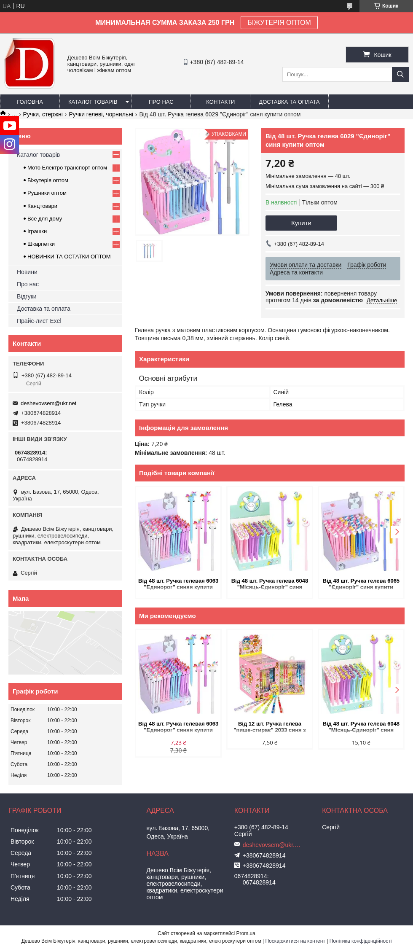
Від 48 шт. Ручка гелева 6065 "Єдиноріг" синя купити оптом (361, 584)
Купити (301, 222)
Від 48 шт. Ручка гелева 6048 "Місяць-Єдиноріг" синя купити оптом (269, 584)
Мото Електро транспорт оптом (67, 167)
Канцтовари (42, 206)
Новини (27, 272)
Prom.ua (245, 933)
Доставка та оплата (289, 102)
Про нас (161, 102)
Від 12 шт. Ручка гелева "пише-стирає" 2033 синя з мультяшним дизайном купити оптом (269, 727)
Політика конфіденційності (361, 941)
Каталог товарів (92, 102)
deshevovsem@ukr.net (48, 403)
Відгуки (27, 296)
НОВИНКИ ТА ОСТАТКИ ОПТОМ (69, 256)
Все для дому (44, 218)
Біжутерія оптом (47, 180)
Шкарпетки (41, 244)
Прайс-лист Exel (39, 320)
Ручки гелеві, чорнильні (101, 114)
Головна (30, 102)
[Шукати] (400, 74)
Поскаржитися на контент (295, 941)
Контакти (220, 102)
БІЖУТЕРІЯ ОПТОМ (279, 22)
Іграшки (37, 231)
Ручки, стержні (43, 114)
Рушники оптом (47, 193)
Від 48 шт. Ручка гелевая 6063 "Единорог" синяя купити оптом (178, 584)
